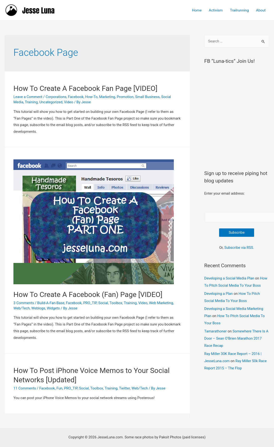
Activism (216, 10)
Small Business (147, 97)
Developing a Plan (218, 293)
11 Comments (24, 388)
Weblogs (38, 308)
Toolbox (116, 303)
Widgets (53, 308)
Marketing (107, 97)
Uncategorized (50, 102)
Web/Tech (21, 308)
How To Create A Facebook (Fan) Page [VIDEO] (87, 294)
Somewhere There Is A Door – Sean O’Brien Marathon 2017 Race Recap (236, 338)
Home (197, 10)
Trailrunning (239, 10)
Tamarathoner (215, 331)
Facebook (75, 97)
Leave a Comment (27, 97)
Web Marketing (161, 303)
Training (31, 102)
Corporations (56, 97)
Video (68, 102)
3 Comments (23, 303)
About (261, 10)
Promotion (125, 97)
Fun (60, 388)
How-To (91, 97)
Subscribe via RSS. (239, 247)
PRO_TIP (90, 303)
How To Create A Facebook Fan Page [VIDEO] (85, 88)
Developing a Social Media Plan (229, 278)
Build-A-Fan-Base (50, 303)
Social (103, 303)
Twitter (124, 388)
